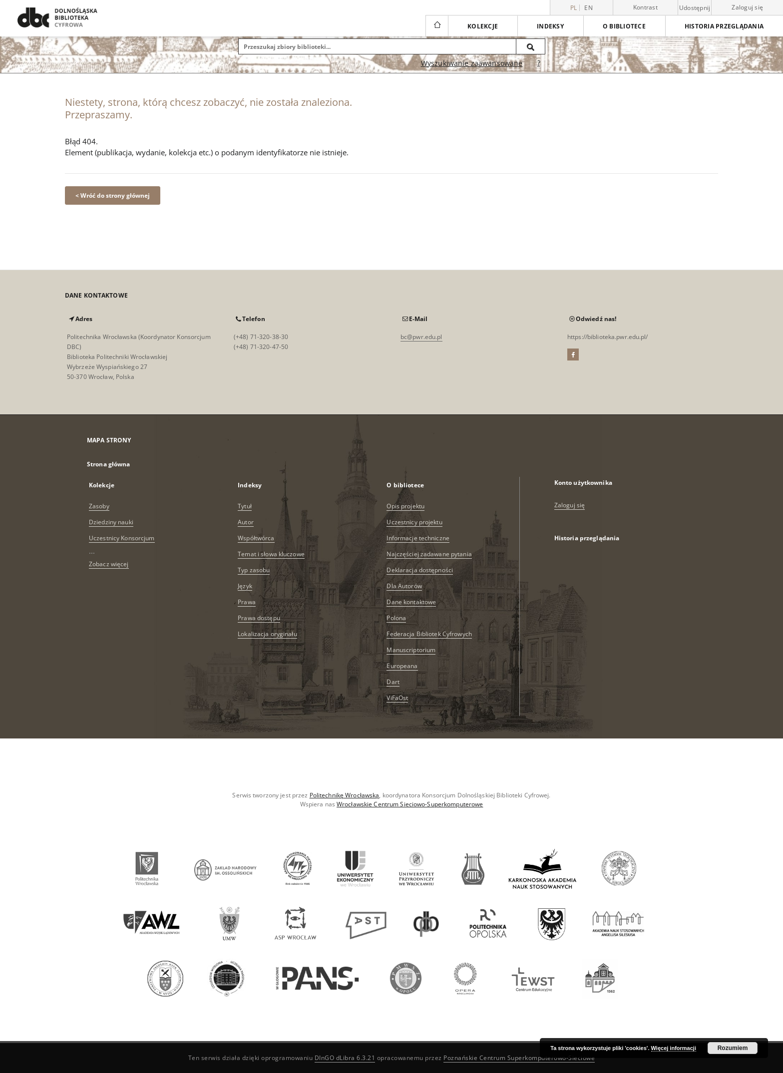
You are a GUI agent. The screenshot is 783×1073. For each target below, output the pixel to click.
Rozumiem (733, 1048)
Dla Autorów (404, 586)
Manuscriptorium (411, 650)
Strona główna (108, 464)
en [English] (588, 7)
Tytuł (245, 506)
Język (245, 586)
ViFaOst (397, 698)
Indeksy (550, 26)
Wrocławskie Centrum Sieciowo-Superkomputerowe (410, 804)
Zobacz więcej (109, 564)
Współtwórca (256, 538)
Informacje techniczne (418, 538)
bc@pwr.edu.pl (421, 337)
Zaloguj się (747, 7)
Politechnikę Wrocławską (345, 795)
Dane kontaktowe (411, 602)
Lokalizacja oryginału (267, 634)
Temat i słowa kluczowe (271, 554)
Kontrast (645, 7)
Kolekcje (482, 26)
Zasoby (99, 506)
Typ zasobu (254, 570)
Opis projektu (405, 506)
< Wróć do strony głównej (112, 195)
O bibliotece (624, 26)
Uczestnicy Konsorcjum (122, 538)
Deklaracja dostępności (420, 570)
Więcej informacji (673, 1048)
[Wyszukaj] (530, 46)
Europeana (402, 666)
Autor (246, 522)
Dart (393, 682)
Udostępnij (695, 8)
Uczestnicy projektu (414, 522)
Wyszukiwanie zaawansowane (472, 63)
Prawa (247, 602)
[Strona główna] (436, 26)
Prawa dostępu (259, 618)
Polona (396, 618)
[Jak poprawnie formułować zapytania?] (538, 63)
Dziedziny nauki (111, 522)
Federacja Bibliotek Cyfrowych (429, 634)
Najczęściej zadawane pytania (429, 554)
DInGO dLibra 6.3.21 (345, 1058)
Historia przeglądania (724, 26)
